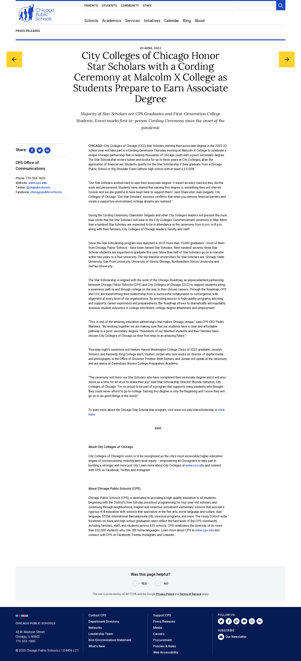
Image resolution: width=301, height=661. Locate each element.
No (166, 583)
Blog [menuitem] (187, 20)
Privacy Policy (165, 594)
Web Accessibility (165, 652)
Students (109, 5)
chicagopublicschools (46, 192)
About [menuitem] (200, 20)
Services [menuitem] (132, 20)
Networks (95, 628)
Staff (147, 5)
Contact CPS (97, 615)
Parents (91, 5)
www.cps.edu (37, 183)
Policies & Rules (164, 646)
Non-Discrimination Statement (109, 640)
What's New (96, 646)
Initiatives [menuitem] (152, 20)
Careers (159, 634)
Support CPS (162, 615)
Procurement (162, 640)
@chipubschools (38, 187)
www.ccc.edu (195, 465)
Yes (144, 583)
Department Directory (103, 621)
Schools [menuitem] (91, 20)
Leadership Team (100, 634)
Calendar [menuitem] (171, 20)
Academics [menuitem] (111, 20)
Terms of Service (190, 594)
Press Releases (28, 31)
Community (130, 5)
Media (157, 628)
